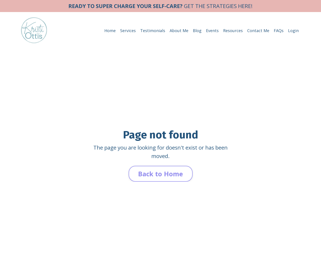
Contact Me (258, 30)
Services (128, 30)
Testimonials (152, 30)
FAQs (279, 30)
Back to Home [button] (160, 173)
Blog (197, 30)
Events (212, 30)
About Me (179, 30)
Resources (233, 30)
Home (110, 30)
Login (293, 30)
